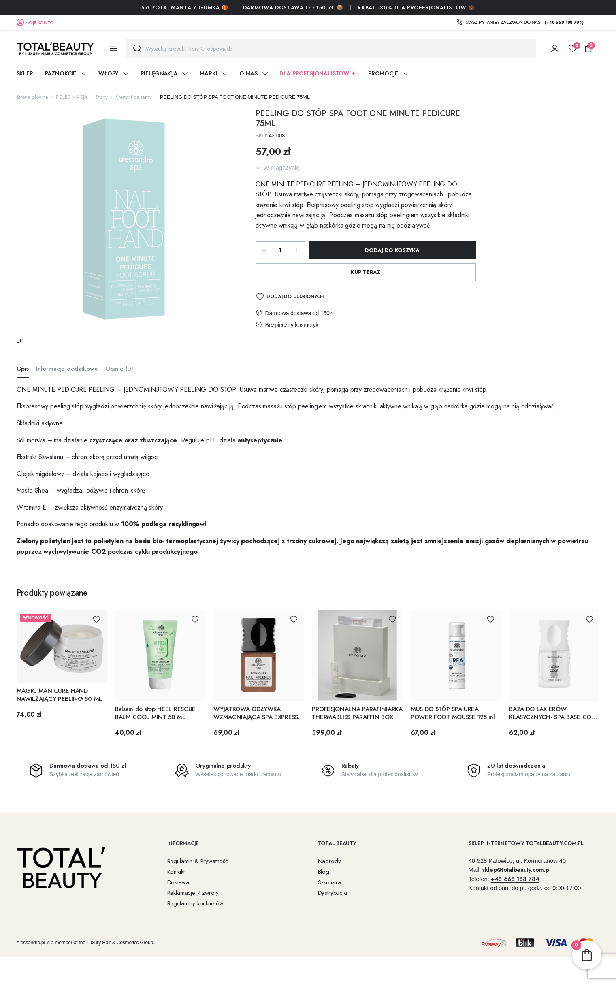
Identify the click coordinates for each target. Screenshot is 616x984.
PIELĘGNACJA (159, 73)
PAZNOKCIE (61, 73)
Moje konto (39, 22)
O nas (248, 73)
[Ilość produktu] (280, 250)
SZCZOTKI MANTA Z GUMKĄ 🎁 (184, 7)
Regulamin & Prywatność (197, 877)
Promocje (383, 73)
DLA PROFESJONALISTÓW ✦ (317, 73)
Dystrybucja (332, 908)
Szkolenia (329, 898)
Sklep (25, 73)
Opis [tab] (23, 384)
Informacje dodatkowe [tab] (67, 384)
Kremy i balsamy (133, 97)
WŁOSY (108, 73)
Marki (208, 73)
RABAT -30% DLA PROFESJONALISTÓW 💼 (416, 7)
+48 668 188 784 (515, 894)
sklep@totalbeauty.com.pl (516, 886)
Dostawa (178, 898)
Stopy (101, 97)
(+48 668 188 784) (564, 22)
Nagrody (329, 877)
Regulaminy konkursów (195, 919)
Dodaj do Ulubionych (295, 296)
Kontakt (176, 887)
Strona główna (32, 97)
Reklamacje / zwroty (193, 908)
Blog (323, 887)
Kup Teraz (365, 272)
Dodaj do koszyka (392, 250)
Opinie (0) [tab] (119, 384)
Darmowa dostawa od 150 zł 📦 (293, 7)
